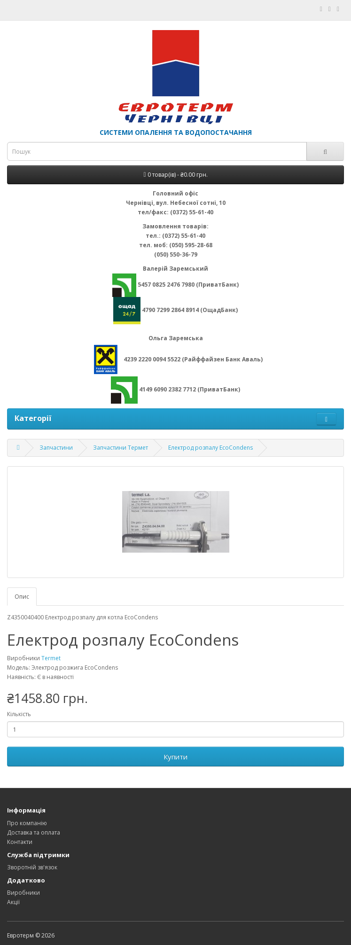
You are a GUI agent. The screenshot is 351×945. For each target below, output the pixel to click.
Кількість (19, 714)
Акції (13, 902)
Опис (22, 597)
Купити (175, 756)
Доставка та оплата (33, 832)
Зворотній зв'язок (32, 867)
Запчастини (56, 448)
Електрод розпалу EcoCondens (210, 448)
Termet (51, 658)
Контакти (19, 842)
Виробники (23, 893)
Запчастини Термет (120, 448)
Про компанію (27, 823)
